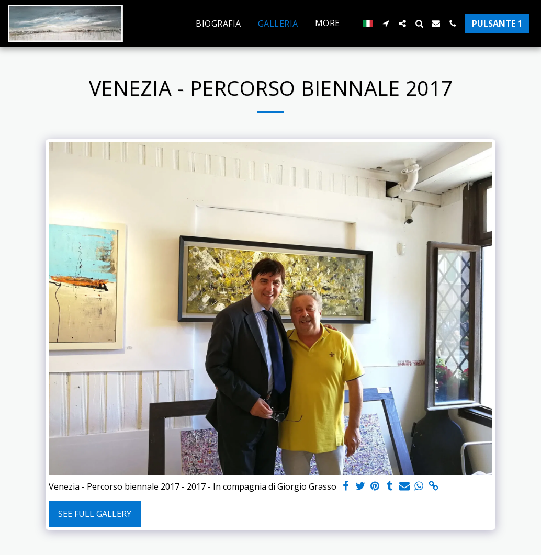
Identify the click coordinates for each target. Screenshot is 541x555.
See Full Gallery (94, 513)
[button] (385, 23)
